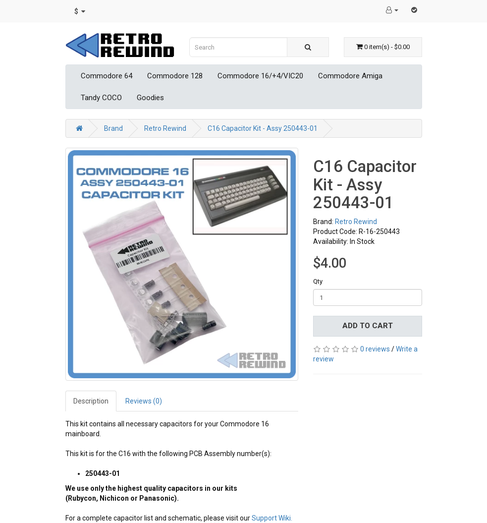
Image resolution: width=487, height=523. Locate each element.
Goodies (150, 97)
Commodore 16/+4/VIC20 (260, 75)
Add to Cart (367, 325)
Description (90, 401)
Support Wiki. (272, 518)
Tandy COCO (101, 97)
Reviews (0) (143, 401)
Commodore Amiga (350, 75)
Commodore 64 (106, 75)
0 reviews (375, 349)
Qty (318, 281)
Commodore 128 (175, 75)
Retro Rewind (165, 128)
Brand (113, 128)
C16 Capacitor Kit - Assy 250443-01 (263, 128)
